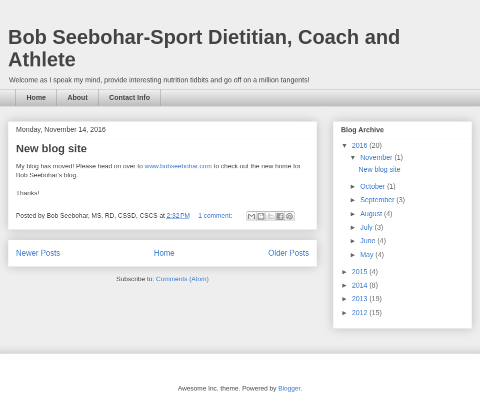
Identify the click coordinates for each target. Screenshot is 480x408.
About (78, 97)
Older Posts (288, 253)
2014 (361, 285)
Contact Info (129, 97)
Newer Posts (38, 253)
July (367, 227)
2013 (361, 299)
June (368, 241)
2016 (361, 145)
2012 (361, 313)
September (378, 200)
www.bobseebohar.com (178, 166)
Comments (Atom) (182, 279)
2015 (361, 272)
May (367, 255)
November (377, 157)
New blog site (51, 148)
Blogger (289, 388)
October (373, 186)
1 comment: (216, 215)
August (372, 214)
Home (36, 97)
